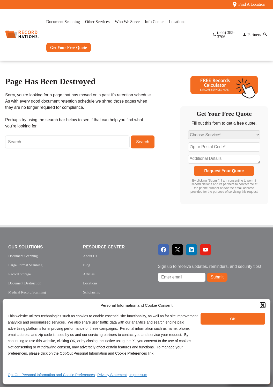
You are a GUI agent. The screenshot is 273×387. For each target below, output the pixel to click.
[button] (262, 305)
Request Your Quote (224, 171)
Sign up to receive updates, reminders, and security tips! (209, 266)
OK (233, 319)
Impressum (138, 375)
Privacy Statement (112, 375)
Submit (217, 277)
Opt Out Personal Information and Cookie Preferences (51, 375)
